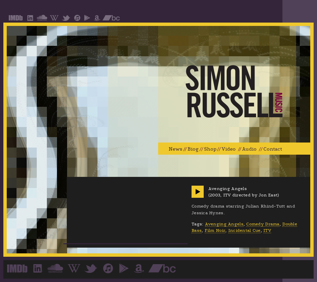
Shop (210, 149)
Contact (272, 149)
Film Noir (215, 230)
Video (229, 149)
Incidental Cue (244, 230)
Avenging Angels (224, 224)
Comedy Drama (262, 224)
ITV (267, 230)
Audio (249, 149)
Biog (193, 149)
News (175, 149)
